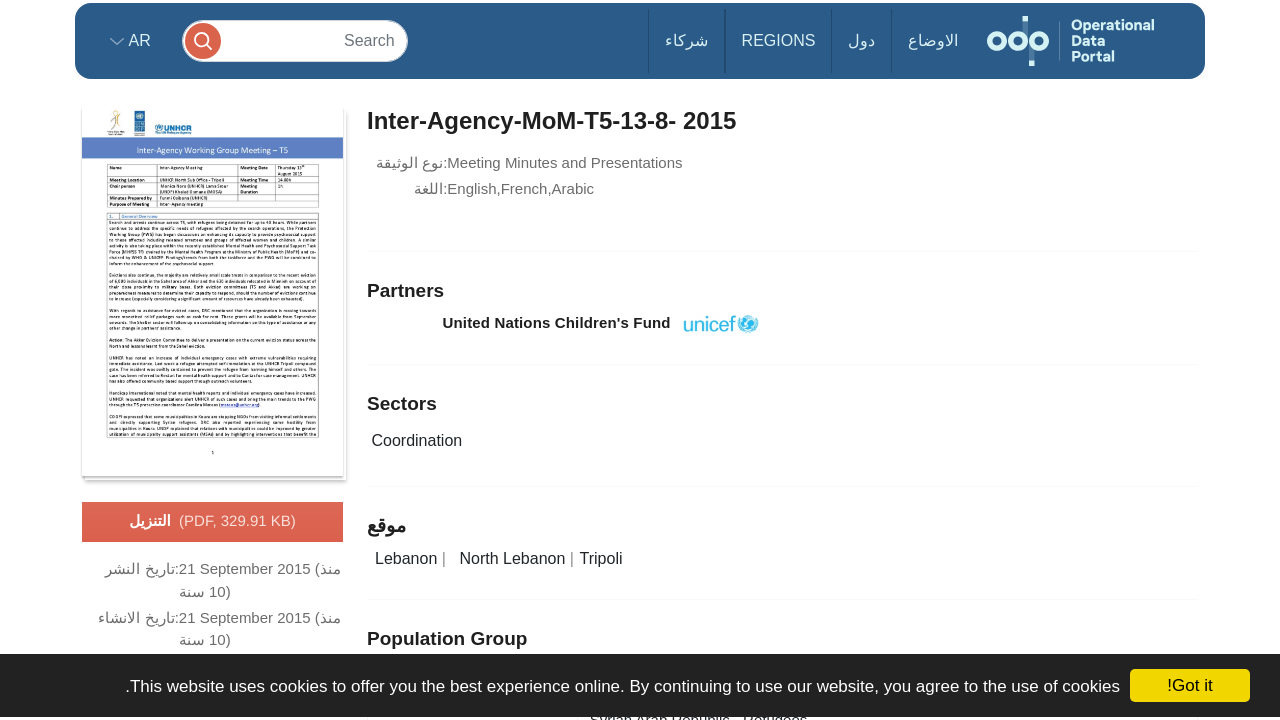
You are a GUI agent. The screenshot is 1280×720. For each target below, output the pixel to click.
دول (861, 40)
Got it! (1189, 685)
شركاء (686, 40)
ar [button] (137, 40)
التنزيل (212, 522)
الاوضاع (933, 40)
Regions (779, 40)
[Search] (295, 40)
